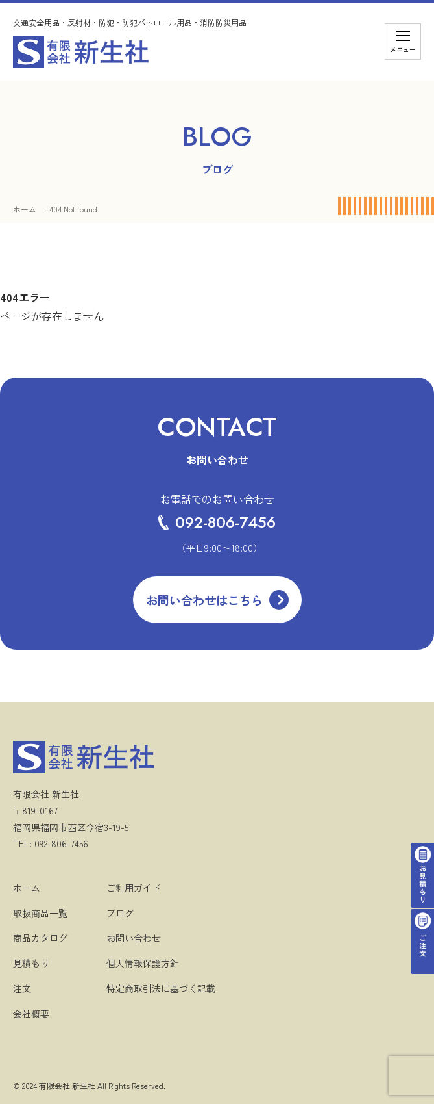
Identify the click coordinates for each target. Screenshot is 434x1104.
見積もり (31, 962)
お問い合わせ (133, 937)
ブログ (120, 912)
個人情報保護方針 (142, 962)
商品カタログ (40, 937)
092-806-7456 (217, 522)
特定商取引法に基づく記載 (160, 988)
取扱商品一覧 (40, 912)
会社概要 (31, 1013)
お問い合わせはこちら (204, 599)
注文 (22, 988)
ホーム (24, 208)
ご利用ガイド (133, 887)
